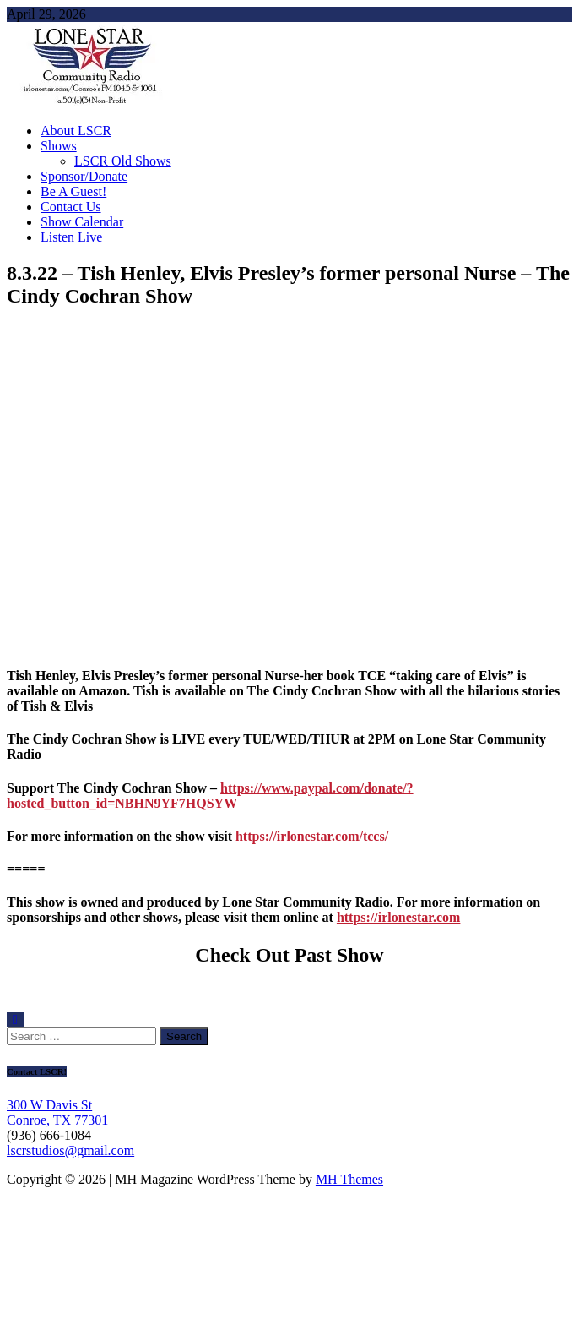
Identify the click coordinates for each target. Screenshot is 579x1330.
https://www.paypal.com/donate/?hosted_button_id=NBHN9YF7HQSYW (210, 795)
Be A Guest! (73, 191)
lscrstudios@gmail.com (70, 1150)
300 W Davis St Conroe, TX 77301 (57, 1112)
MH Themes (349, 1179)
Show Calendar (82, 222)
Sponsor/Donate (84, 176)
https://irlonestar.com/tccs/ (311, 836)
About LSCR (76, 130)
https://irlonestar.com (399, 917)
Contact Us (71, 206)
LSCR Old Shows (122, 161)
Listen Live (71, 237)
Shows (59, 146)
